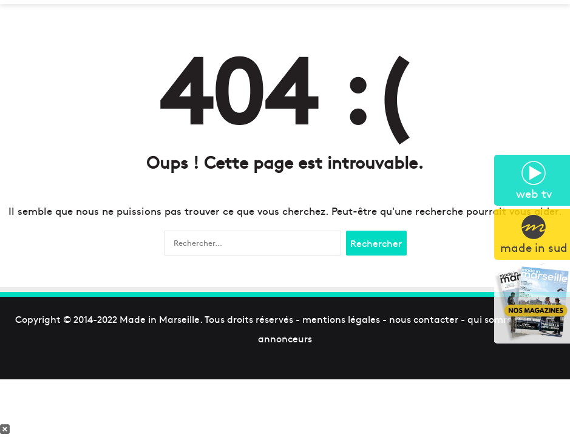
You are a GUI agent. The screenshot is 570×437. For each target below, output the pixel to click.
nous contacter (423, 318)
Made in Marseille (160, 318)
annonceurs (285, 338)
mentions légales (341, 318)
